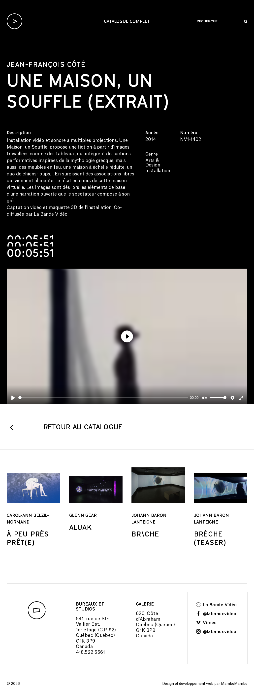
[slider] (103, 397)
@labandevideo (216, 613)
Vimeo (206, 622)
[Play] (13, 398)
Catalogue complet (127, 21)
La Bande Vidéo (216, 604)
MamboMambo (234, 684)
